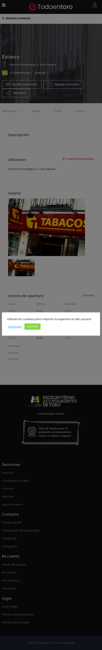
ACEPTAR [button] (32, 326)
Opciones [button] (15, 326)
